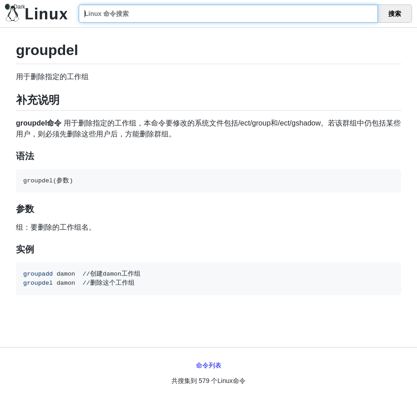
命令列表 (208, 365)
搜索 (394, 13)
